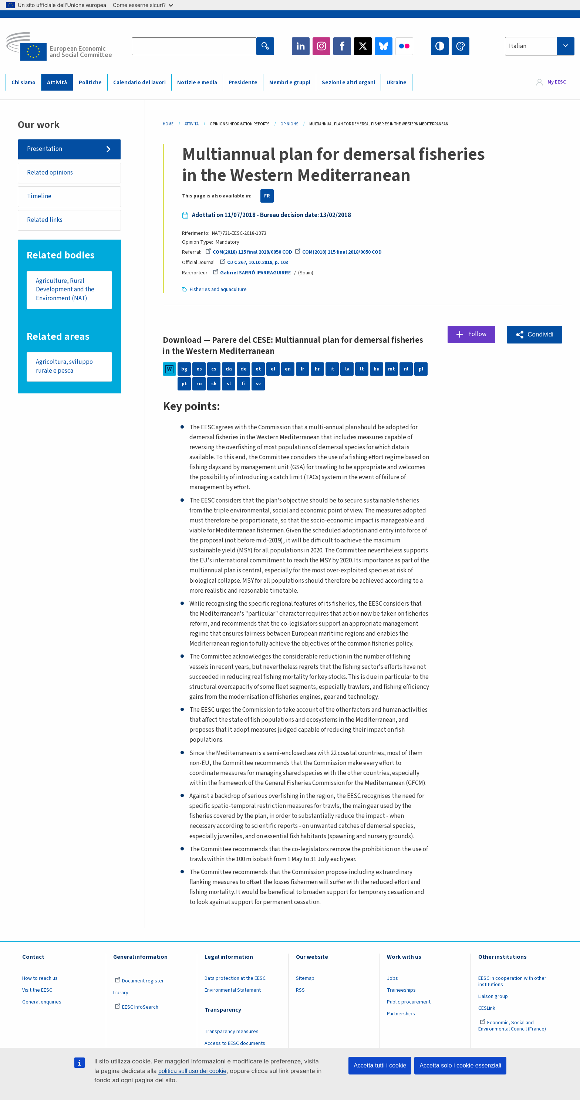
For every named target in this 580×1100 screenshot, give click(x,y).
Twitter (363, 46)
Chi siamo (23, 83)
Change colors (460, 46)
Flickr (404, 46)
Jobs (392, 978)
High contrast (440, 46)
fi (243, 383)
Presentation (44, 149)
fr (302, 369)
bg (184, 369)
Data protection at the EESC (235, 978)
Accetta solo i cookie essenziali (460, 1065)
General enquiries (41, 1002)
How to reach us (40, 978)
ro (199, 383)
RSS (300, 990)
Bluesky (383, 46)
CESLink (486, 1008)
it (332, 369)
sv (258, 383)
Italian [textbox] (517, 46)
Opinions (289, 124)
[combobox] (539, 46)
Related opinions (50, 172)
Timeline (39, 196)
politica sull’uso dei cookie (192, 1071)
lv (347, 369)
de (243, 369)
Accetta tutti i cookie (380, 1065)
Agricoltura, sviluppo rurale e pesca (64, 366)
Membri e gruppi (289, 83)
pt (184, 383)
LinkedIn (301, 46)
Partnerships (401, 1014)
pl (421, 369)
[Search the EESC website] (194, 46)
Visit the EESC (37, 990)
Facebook (342, 46)
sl (229, 383)
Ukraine (397, 83)
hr (317, 369)
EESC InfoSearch (136, 1007)
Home (168, 124)
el (273, 369)
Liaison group (493, 996)
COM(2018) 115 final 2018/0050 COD (248, 252)
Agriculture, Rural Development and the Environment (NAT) (65, 290)
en (288, 369)
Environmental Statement (233, 990)
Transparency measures (232, 1031)
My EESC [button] (556, 82)
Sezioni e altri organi (348, 83)
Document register (139, 981)
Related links (45, 220)
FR (267, 196)
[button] (534, 334)
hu (377, 369)
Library (120, 992)
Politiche (90, 83)
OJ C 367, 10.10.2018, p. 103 (254, 262)
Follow (477, 334)
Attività (57, 83)
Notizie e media (197, 83)
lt (362, 369)
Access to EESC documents (235, 1043)
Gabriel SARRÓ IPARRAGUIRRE (252, 273)
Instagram (321, 46)
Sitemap (305, 978)
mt (391, 369)
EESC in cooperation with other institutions (512, 981)
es (199, 369)
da (229, 369)
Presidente (243, 83)
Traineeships (401, 990)
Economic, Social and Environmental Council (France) (512, 1026)
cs (213, 369)
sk (214, 383)
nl (406, 369)
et (258, 369)
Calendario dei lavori (139, 83)
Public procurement (409, 1002)
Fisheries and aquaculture (218, 289)
